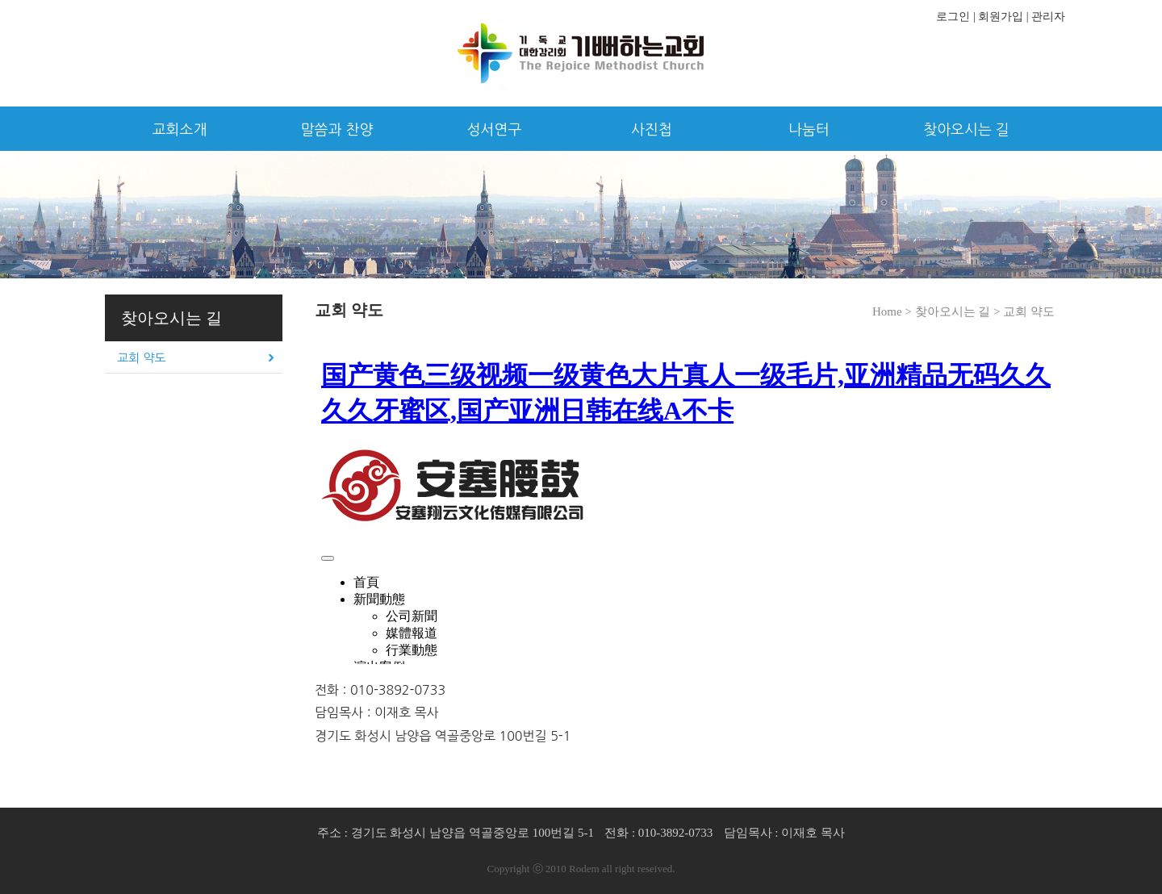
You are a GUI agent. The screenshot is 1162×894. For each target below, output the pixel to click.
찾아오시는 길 (966, 130)
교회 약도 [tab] (141, 358)
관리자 (1048, 16)
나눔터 (809, 130)
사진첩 (651, 130)
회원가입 (1000, 16)
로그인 (953, 16)
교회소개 (180, 130)
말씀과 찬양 (337, 130)
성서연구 (494, 130)
